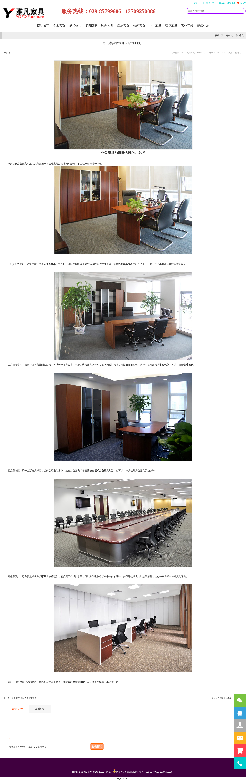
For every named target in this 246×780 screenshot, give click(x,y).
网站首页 (43, 26)
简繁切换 (231, 3)
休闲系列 (139, 26)
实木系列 (59, 26)
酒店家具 (171, 26)
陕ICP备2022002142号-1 (99, 772)
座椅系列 (123, 26)
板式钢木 (75, 26)
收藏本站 (221, 3)
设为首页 (210, 3)
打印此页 (226, 52)
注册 (203, 3)
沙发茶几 (107, 26)
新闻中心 (203, 26)
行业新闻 (240, 35)
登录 (196, 3)
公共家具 (155, 26)
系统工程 (187, 26)
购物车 (241, 3)
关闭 (238, 52)
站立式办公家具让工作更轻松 (229, 698)
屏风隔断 (91, 26)
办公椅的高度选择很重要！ (24, 698)
